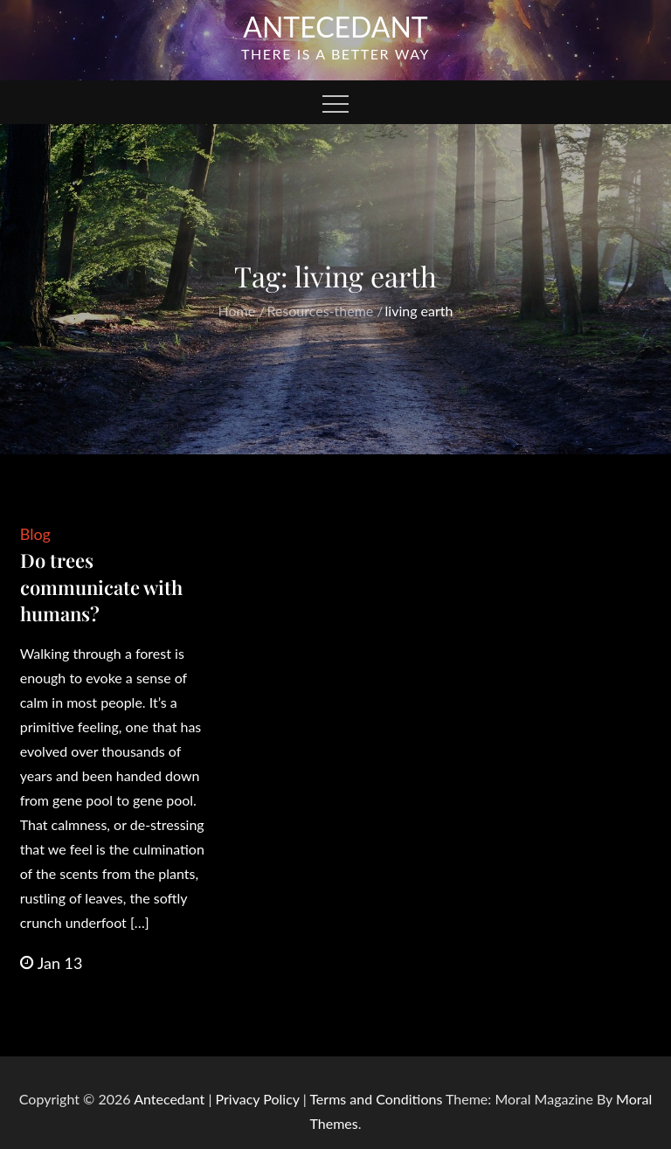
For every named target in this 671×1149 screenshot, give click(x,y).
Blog (35, 533)
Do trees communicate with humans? (101, 587)
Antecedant (335, 27)
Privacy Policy (258, 1098)
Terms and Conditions (377, 1098)
